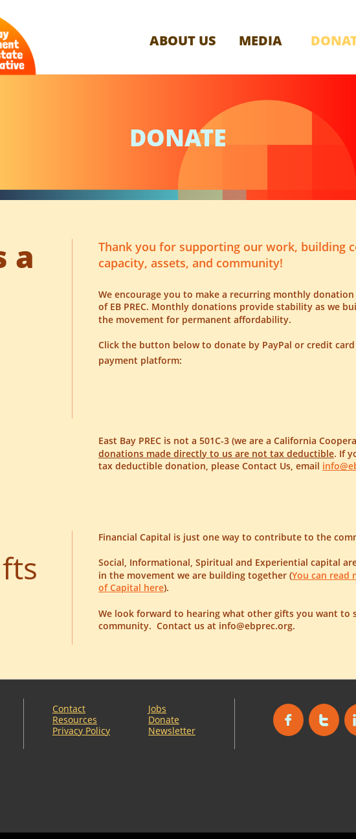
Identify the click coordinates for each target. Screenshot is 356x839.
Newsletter (171, 730)
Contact (68, 708)
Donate (163, 719)
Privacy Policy (81, 730)
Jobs (157, 708)
